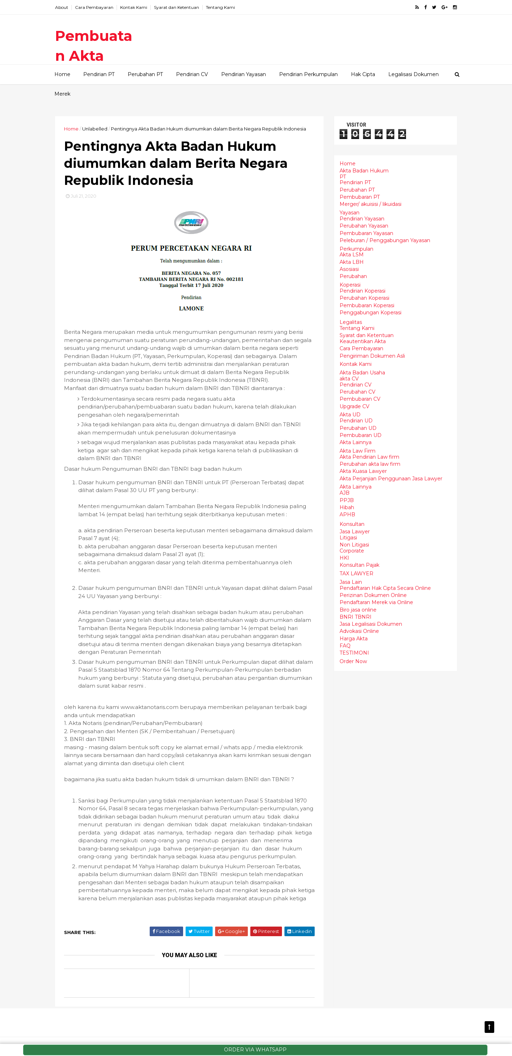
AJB (345, 493)
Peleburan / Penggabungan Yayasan (385, 240)
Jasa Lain (351, 582)
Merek (62, 94)
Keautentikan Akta (363, 341)
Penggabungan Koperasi (370, 312)
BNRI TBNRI (356, 617)
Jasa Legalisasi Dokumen (371, 624)
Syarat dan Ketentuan (176, 7)
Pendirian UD (356, 420)
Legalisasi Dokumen (413, 74)
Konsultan (352, 524)
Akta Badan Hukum (364, 170)
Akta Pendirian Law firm (369, 457)
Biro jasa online (358, 610)
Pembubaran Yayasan (366, 233)
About (61, 7)
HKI (344, 558)
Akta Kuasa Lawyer (363, 471)
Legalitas (351, 322)
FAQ (345, 645)
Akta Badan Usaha (362, 372)
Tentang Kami (220, 7)
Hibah (347, 507)
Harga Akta (354, 638)
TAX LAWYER (356, 573)
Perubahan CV (357, 392)
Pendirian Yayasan (243, 74)
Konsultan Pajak (359, 565)
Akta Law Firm (357, 451)
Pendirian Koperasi (362, 291)
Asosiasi (349, 269)
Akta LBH (352, 262)
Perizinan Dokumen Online (373, 595)
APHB (347, 514)
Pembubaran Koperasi (367, 305)
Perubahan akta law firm (370, 464)
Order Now (353, 661)
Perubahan (353, 276)
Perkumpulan (356, 249)
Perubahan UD (358, 428)
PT (343, 177)
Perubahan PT (145, 74)
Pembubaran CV (360, 399)
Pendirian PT (98, 74)
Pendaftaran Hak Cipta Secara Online (385, 588)
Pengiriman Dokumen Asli (372, 356)
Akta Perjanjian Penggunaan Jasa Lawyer (391, 478)
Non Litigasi (354, 545)
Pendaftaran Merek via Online (376, 602)
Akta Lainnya (356, 442)
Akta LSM (352, 254)
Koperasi (350, 285)
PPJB (347, 500)
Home (62, 74)
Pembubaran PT (360, 197)
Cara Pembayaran (94, 7)
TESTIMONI (354, 653)
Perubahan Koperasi (364, 298)
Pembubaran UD (361, 435)
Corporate (352, 551)
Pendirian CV (192, 74)
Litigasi (348, 537)
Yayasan (349, 212)
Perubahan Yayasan (364, 226)
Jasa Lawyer (355, 531)
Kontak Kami (133, 7)
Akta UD (350, 414)
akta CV (349, 378)
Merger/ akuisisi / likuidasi (370, 204)
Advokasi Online (359, 631)
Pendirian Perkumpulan (308, 74)
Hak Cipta (363, 74)
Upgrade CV (354, 406)
